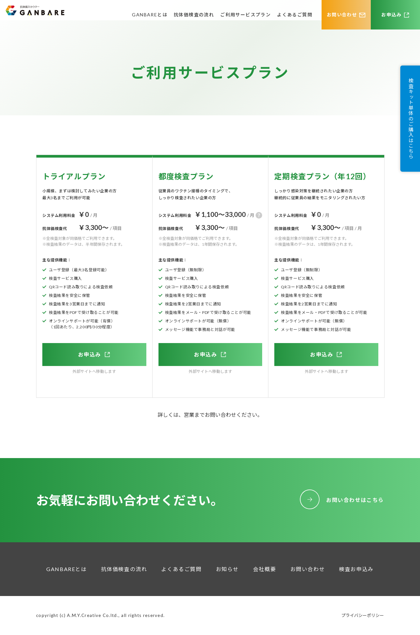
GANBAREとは (149, 14)
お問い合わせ (342, 14)
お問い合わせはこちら (355, 500)
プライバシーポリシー (362, 615)
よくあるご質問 (294, 14)
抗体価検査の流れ (194, 14)
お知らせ (227, 569)
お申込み (391, 14)
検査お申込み (356, 569)
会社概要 (264, 569)
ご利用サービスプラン (245, 14)
